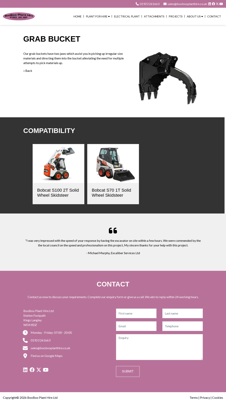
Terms (194, 397)
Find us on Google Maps (43, 356)
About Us (195, 16)
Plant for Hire (98, 16)
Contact (214, 16)
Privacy (205, 397)
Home (78, 16)
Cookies (217, 397)
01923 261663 (147, 4)
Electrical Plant (127, 16)
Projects (176, 16)
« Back (27, 70)
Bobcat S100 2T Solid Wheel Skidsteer (58, 193)
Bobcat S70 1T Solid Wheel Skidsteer (111, 193)
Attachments (154, 16)
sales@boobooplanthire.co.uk (46, 348)
